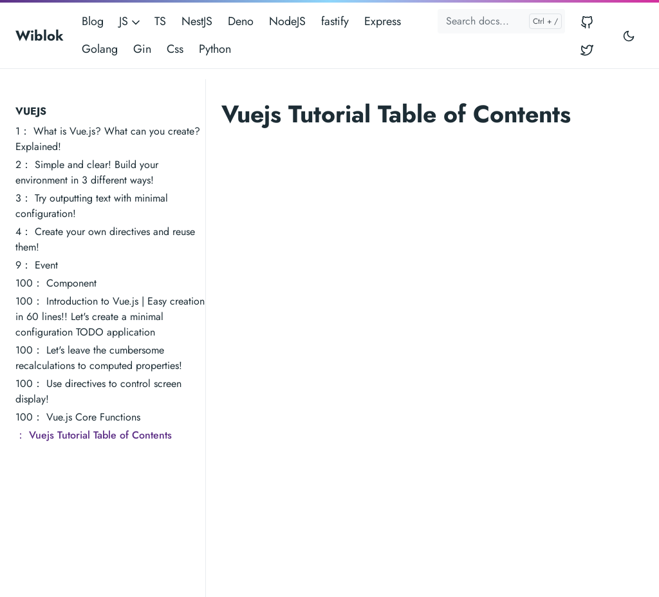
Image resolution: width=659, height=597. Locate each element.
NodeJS (287, 21)
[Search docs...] (501, 21)
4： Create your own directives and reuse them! (105, 239)
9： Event (36, 265)
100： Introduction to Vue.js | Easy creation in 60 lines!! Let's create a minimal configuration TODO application (110, 316)
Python (215, 49)
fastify (335, 21)
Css (175, 49)
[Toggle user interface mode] (629, 35)
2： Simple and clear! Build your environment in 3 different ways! (86, 172)
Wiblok (39, 35)
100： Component (56, 283)
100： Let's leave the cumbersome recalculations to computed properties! (98, 358)
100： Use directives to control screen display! (98, 391)
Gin (142, 49)
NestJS (196, 21)
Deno (241, 21)
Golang (100, 49)
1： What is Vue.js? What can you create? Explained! (107, 139)
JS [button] (130, 21)
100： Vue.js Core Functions (77, 417)
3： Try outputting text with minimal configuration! (91, 206)
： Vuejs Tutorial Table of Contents (93, 435)
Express (382, 21)
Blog (93, 21)
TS (160, 21)
